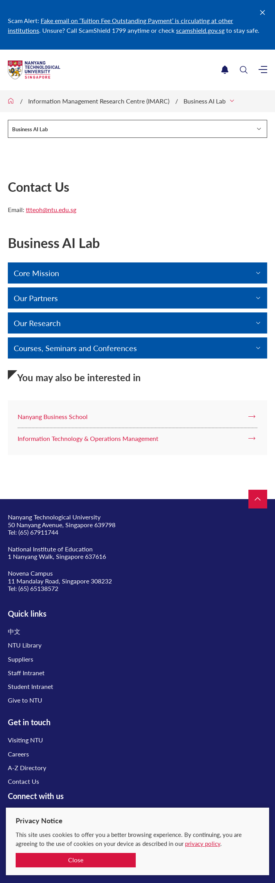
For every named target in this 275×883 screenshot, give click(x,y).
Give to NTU (25, 700)
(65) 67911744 (38, 532)
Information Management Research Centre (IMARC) (98, 101)
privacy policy (202, 843)
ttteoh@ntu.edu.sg (51, 209)
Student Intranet (30, 686)
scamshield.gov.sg (200, 30)
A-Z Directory (27, 767)
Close (75, 859)
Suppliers (20, 659)
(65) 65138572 (38, 588)
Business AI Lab (204, 101)
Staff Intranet (26, 672)
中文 (14, 631)
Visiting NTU (25, 740)
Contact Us (23, 781)
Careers (18, 754)
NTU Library (24, 645)
